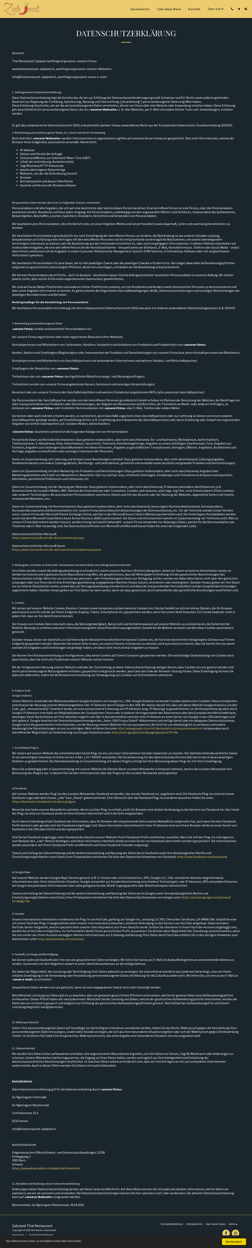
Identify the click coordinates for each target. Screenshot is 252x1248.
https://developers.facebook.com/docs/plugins (43, 801)
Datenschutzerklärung (41, 1234)
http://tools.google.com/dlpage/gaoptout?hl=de (145, 732)
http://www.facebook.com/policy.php (202, 857)
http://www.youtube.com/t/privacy (61, 939)
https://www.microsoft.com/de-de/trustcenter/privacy (48, 538)
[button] (216, 8)
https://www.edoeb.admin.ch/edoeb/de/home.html (46, 1168)
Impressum (18, 1234)
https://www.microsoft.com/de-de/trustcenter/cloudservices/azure (56, 550)
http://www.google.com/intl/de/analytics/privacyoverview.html (160, 728)
